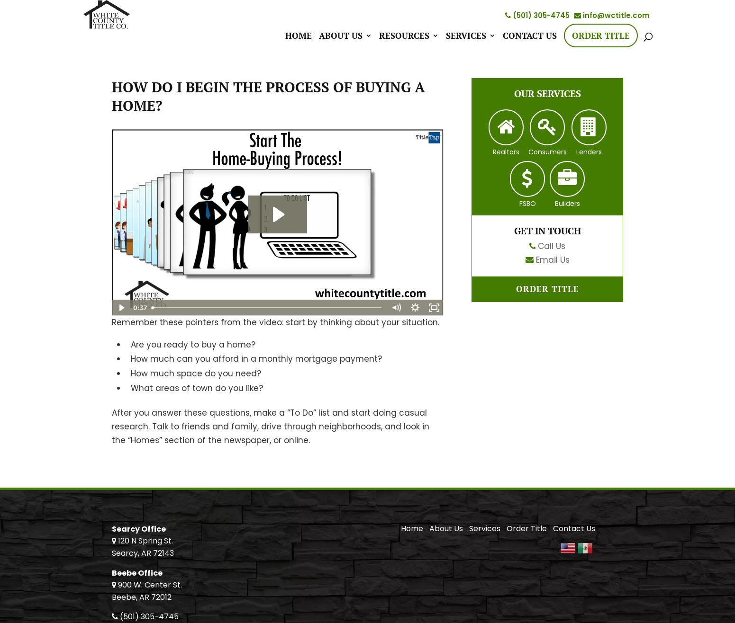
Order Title (601, 35)
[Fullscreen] (434, 308)
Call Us (551, 246)
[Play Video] (121, 308)
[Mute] (396, 308)
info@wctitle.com (612, 15)
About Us (341, 36)
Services (466, 36)
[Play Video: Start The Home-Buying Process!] (277, 214)
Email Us (553, 260)
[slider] (267, 308)
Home (298, 36)
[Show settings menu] (415, 308)
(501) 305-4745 (537, 15)
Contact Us (530, 36)
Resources (404, 36)
